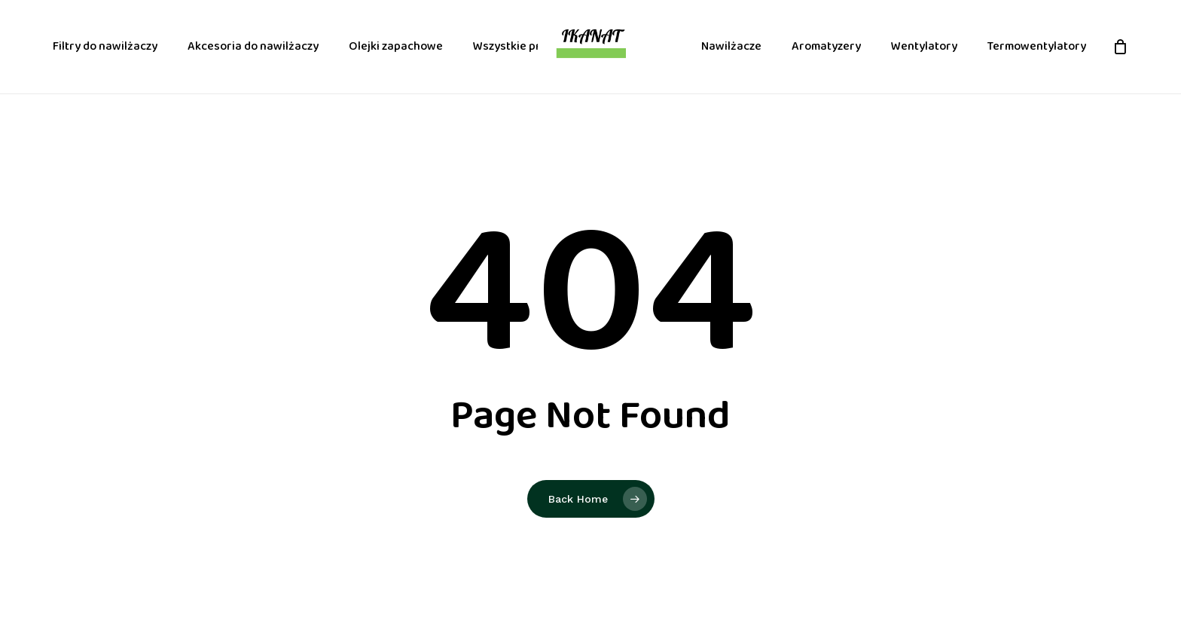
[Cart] (1120, 46)
